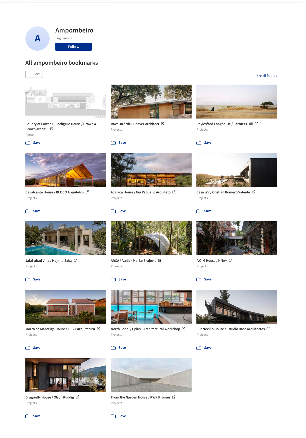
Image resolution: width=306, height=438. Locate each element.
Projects (125, 6)
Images (142, 6)
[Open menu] (291, 7)
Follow (73, 46)
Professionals (192, 6)
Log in (251, 6)
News (211, 6)
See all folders (267, 76)
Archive (226, 6)
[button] (34, 74)
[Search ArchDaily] (75, 7)
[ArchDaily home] (15, 7)
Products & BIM (164, 6)
